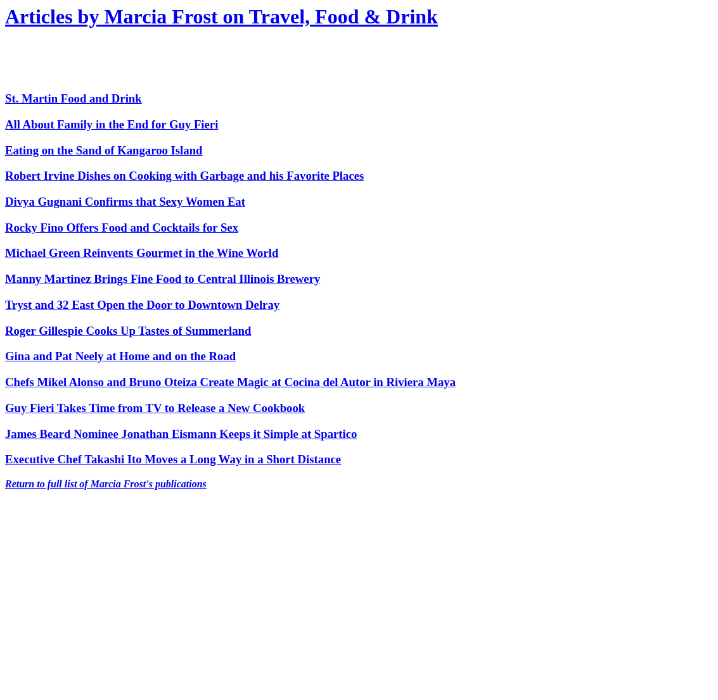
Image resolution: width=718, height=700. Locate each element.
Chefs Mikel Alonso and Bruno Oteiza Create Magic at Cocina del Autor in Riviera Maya (230, 382)
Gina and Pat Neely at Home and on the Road (120, 356)
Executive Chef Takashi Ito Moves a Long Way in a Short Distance (173, 459)
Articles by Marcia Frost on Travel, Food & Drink (221, 16)
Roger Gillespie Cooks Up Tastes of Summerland (128, 330)
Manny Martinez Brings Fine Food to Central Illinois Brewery (162, 278)
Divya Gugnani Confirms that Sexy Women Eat (125, 201)
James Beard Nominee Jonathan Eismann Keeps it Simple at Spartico (181, 434)
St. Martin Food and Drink (73, 98)
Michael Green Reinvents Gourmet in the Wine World (141, 252)
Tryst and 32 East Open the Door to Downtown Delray (142, 304)
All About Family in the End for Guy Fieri (111, 124)
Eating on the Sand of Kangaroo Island (103, 150)
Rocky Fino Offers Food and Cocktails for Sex (121, 227)
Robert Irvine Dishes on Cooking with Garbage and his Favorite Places (184, 175)
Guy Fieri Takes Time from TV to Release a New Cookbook (155, 408)
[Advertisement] (153, 61)
